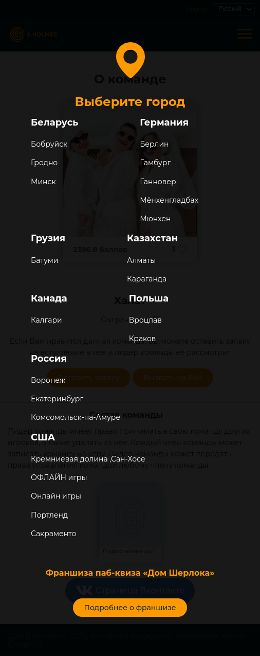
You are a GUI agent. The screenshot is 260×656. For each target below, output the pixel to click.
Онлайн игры (56, 496)
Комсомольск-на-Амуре (75, 417)
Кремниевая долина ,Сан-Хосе (88, 459)
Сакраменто (53, 533)
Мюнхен (155, 218)
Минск (43, 181)
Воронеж (48, 380)
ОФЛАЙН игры (59, 477)
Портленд (49, 515)
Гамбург (155, 162)
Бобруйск (49, 144)
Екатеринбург (57, 398)
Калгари (46, 320)
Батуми (44, 260)
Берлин (154, 144)
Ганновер (158, 181)
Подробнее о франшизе (130, 607)
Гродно (44, 162)
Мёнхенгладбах (169, 200)
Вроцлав (145, 320)
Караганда (146, 278)
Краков (142, 338)
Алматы (141, 260)
